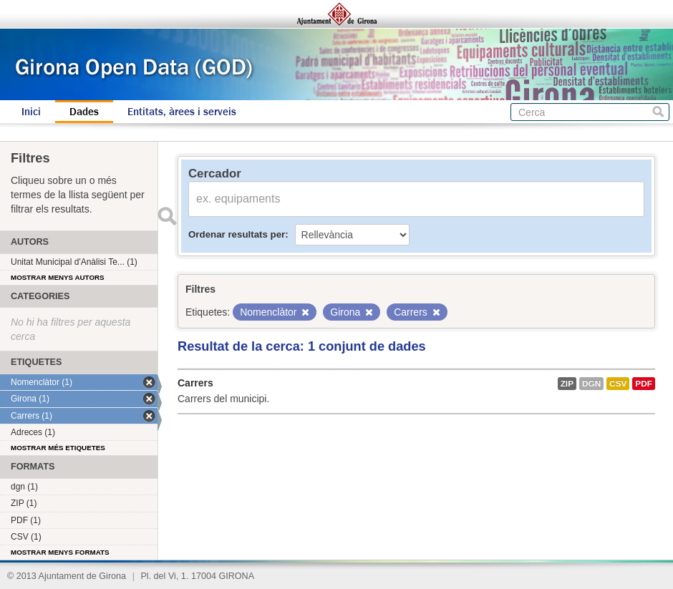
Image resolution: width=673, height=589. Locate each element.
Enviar (167, 216)
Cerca (658, 112)
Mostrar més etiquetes (58, 448)
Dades (84, 111)
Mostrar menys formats (60, 552)
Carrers (195, 383)
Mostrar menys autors (58, 277)
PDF (643, 384)
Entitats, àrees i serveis (181, 111)
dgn (591, 384)
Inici (31, 111)
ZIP (567, 384)
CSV (617, 384)
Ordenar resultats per (236, 234)
